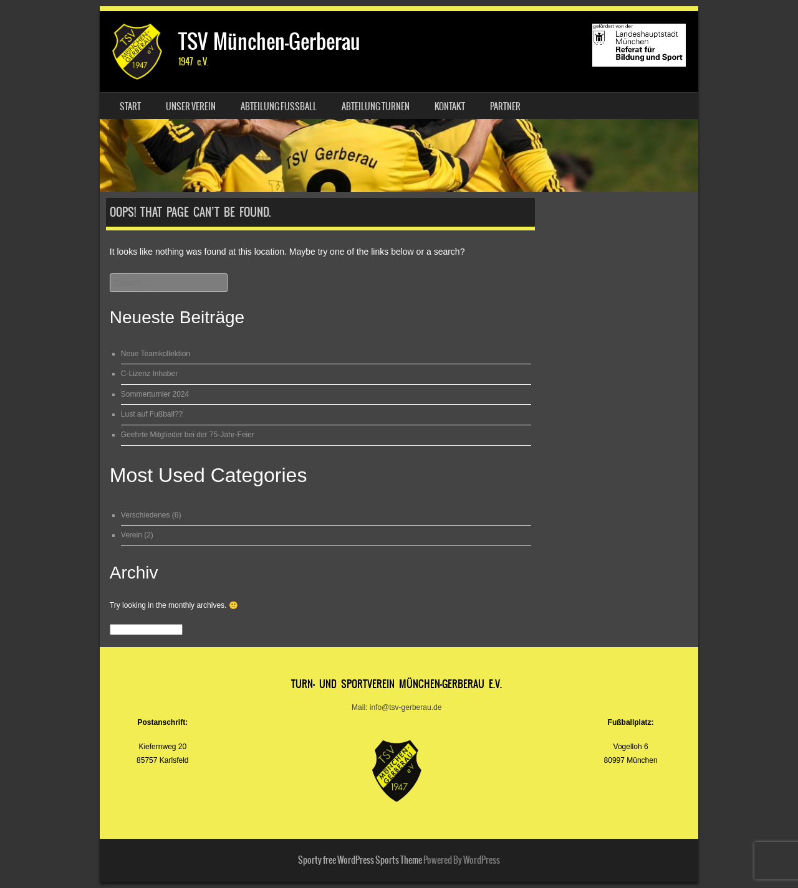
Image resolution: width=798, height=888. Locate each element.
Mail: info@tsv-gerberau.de (396, 707)
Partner (505, 106)
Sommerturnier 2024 (155, 394)
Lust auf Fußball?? (152, 414)
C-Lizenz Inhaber (149, 373)
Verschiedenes (145, 515)
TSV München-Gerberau (269, 41)
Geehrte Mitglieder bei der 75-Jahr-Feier (187, 434)
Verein (131, 535)
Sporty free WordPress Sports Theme (360, 860)
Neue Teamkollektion (155, 353)
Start (130, 106)
